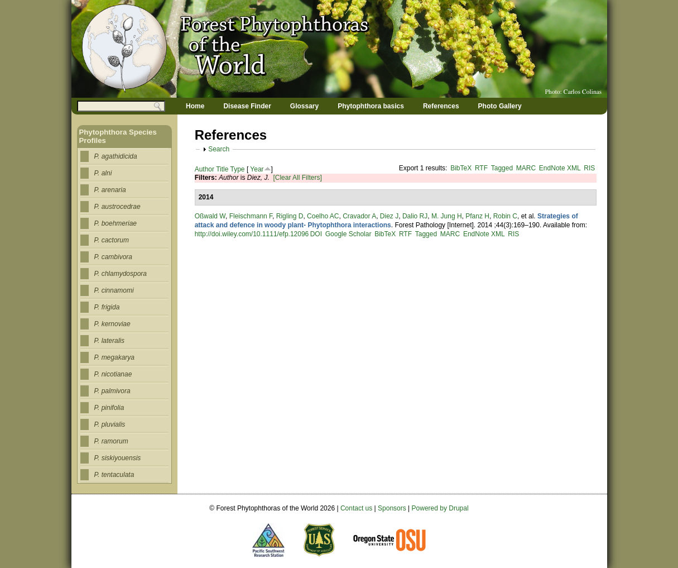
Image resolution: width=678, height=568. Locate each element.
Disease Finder (247, 106)
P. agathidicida (115, 156)
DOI (316, 234)
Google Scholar (348, 234)
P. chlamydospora (120, 274)
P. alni (103, 173)
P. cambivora (113, 257)
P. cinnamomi (114, 290)
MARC (526, 168)
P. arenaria (110, 190)
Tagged (502, 168)
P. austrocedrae (117, 207)
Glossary (304, 106)
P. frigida (107, 307)
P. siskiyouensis (117, 458)
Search (218, 149)
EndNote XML (560, 168)
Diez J (389, 216)
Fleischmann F (250, 216)
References (441, 106)
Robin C (505, 216)
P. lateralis (109, 341)
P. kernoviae (112, 324)
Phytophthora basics (371, 106)
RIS (589, 168)
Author (204, 169)
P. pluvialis (110, 424)
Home (195, 106)
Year (256, 169)
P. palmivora (112, 391)
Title (222, 169)
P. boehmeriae (115, 223)
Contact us (356, 508)
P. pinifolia (109, 408)
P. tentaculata (114, 475)
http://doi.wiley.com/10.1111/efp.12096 (252, 234)
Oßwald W (210, 216)
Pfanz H (477, 216)
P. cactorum (111, 240)
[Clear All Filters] (297, 178)
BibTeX (461, 168)
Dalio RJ (414, 216)
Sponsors (392, 508)
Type (237, 169)
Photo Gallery (500, 106)
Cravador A (359, 216)
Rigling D (290, 216)
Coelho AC (323, 216)
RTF (481, 168)
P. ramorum (111, 441)
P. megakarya (114, 357)
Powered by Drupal (440, 508)
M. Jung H (446, 216)
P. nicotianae (113, 374)
